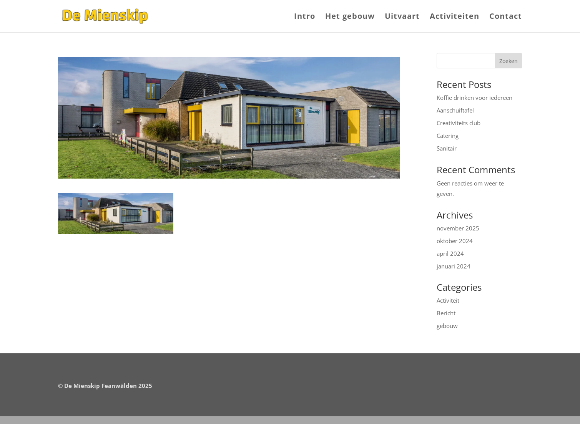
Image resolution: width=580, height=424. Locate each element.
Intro (304, 17)
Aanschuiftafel (455, 110)
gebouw (447, 326)
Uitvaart (402, 17)
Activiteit (448, 300)
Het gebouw (350, 17)
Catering (448, 135)
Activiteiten (454, 17)
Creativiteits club (458, 123)
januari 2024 (453, 266)
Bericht (446, 313)
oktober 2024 (455, 241)
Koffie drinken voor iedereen (474, 97)
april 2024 (450, 253)
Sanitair (447, 148)
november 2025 (458, 228)
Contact (505, 17)
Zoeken (508, 61)
